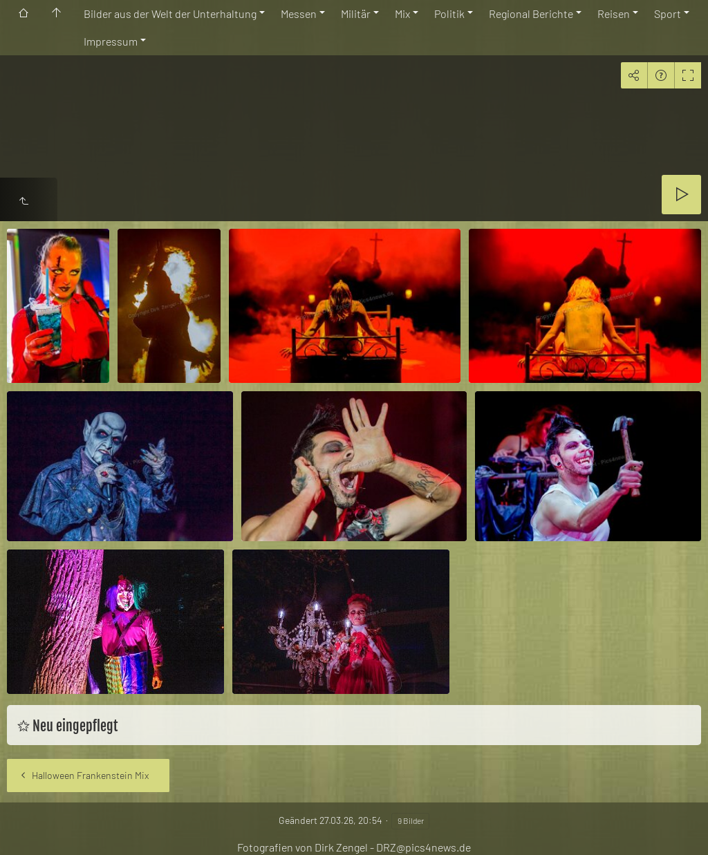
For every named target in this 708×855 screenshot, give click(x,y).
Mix (402, 13)
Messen (299, 13)
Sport (667, 13)
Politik (449, 13)
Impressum (111, 41)
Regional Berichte (531, 13)
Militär (356, 13)
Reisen (613, 13)
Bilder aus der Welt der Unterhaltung (170, 13)
